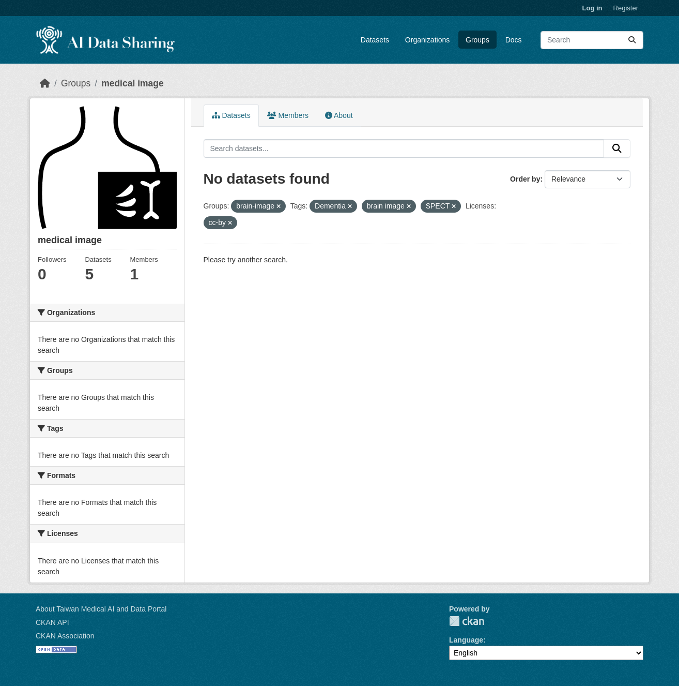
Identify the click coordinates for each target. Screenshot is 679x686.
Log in (592, 8)
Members (287, 115)
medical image (132, 83)
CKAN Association (65, 636)
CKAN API (52, 622)
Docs (513, 40)
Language (466, 640)
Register (625, 8)
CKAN (466, 621)
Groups (477, 40)
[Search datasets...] (592, 40)
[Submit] (632, 40)
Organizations (427, 40)
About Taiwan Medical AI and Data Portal (101, 609)
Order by (525, 179)
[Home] (45, 83)
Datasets (375, 40)
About (339, 115)
